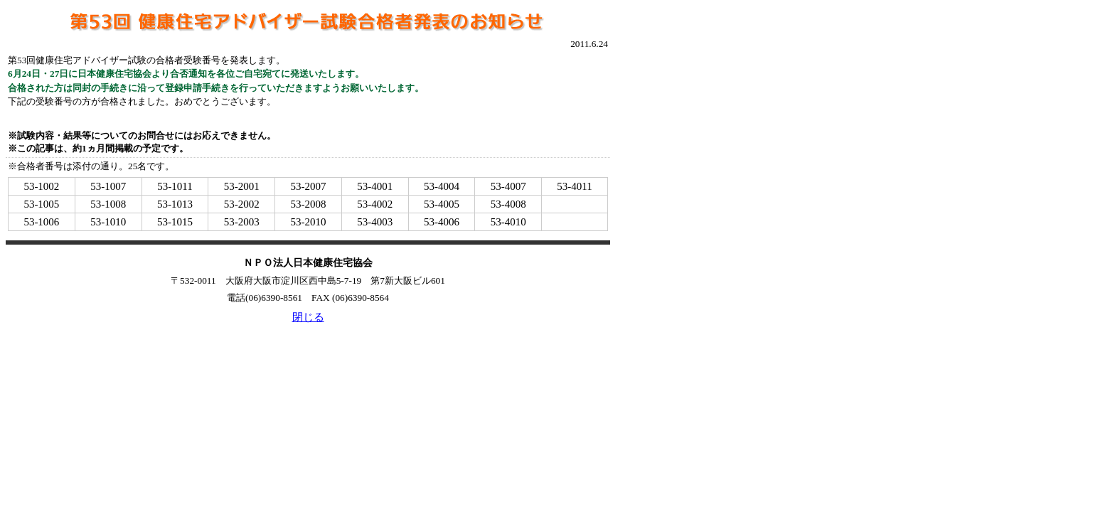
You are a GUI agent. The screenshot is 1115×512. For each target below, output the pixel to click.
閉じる (308, 317)
